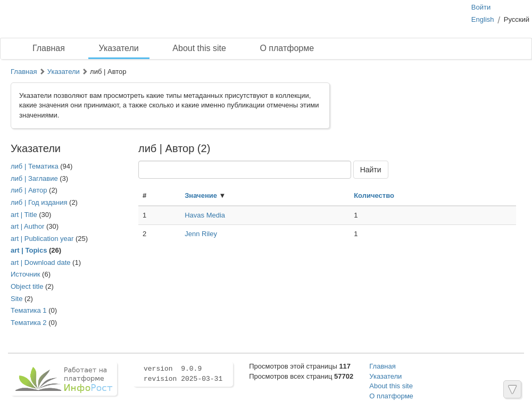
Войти (481, 7)
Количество (374, 195)
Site (16, 299)
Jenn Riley (201, 234)
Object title (27, 286)
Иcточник (25, 274)
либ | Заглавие (34, 178)
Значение (201, 195)
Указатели (119, 48)
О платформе (287, 48)
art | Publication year (42, 239)
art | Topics (29, 250)
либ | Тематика (35, 166)
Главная (48, 48)
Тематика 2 (29, 323)
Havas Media (205, 215)
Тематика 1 (29, 310)
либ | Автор (29, 190)
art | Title (24, 215)
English (482, 19)
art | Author (27, 226)
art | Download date (41, 262)
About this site (199, 48)
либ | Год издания (39, 202)
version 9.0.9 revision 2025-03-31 (183, 374)
